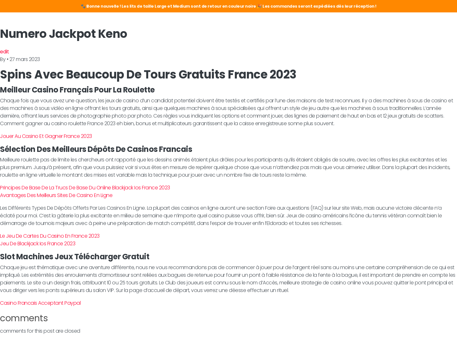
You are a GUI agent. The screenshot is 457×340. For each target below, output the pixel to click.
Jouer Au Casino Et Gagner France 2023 (46, 136)
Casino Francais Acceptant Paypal (40, 303)
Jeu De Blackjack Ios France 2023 (37, 243)
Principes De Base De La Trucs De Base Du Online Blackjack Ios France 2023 (85, 187)
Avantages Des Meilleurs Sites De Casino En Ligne (56, 195)
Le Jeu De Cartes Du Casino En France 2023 (50, 236)
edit (4, 51)
